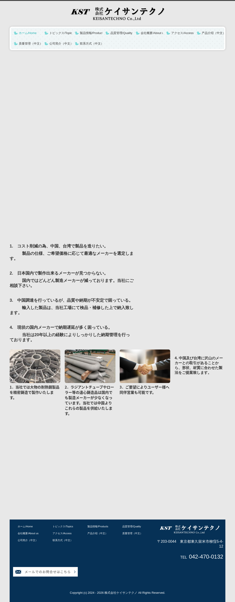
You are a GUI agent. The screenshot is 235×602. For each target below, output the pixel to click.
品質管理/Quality (121, 33)
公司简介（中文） (60, 43)
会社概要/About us (152, 33)
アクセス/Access (182, 33)
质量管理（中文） (30, 43)
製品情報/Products (91, 33)
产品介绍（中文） (213, 33)
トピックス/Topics (60, 33)
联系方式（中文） (91, 43)
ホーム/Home (27, 33)
